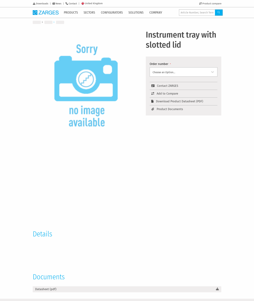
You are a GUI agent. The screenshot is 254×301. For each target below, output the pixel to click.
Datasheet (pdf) (45, 289)
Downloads (42, 3)
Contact (73, 3)
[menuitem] (71, 12)
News (58, 3)
